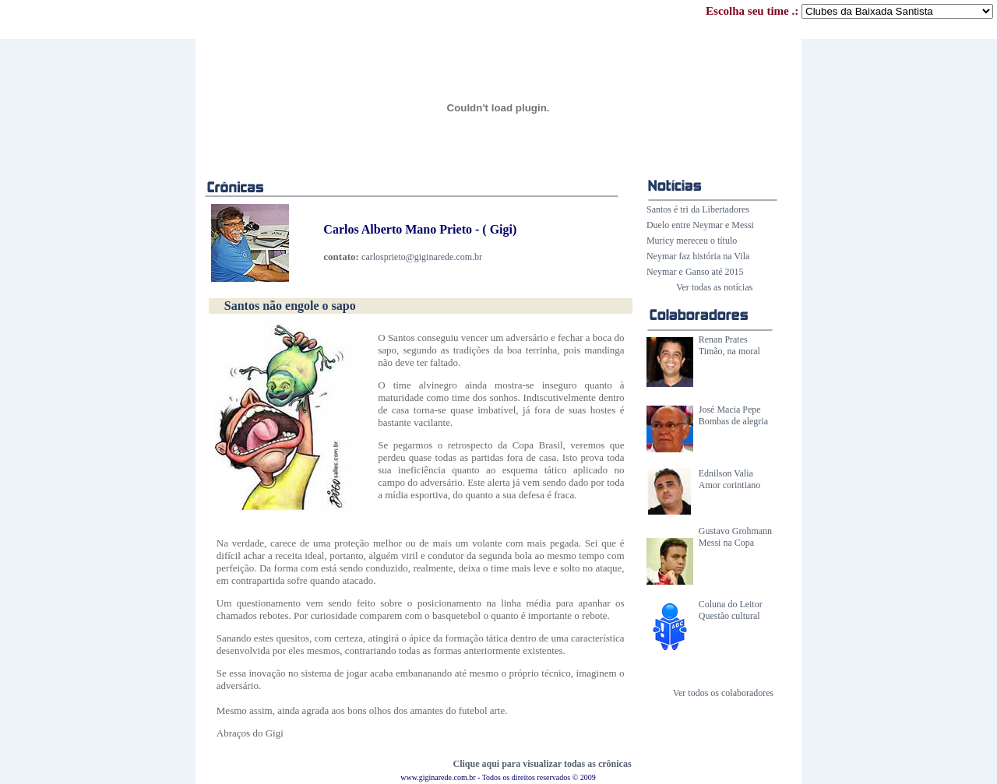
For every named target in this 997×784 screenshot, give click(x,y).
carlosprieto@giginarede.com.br (421, 256)
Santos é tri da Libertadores (697, 209)
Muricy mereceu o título (691, 240)
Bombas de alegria (733, 421)
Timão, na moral (729, 351)
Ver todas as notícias (714, 287)
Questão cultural (729, 615)
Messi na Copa (726, 542)
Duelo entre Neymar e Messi (700, 225)
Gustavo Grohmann (735, 531)
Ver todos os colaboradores (723, 692)
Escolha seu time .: (849, 11)
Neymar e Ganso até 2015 (695, 271)
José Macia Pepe (730, 409)
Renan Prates (723, 339)
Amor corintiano (730, 485)
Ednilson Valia (726, 473)
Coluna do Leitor (731, 604)
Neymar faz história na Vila (697, 256)
